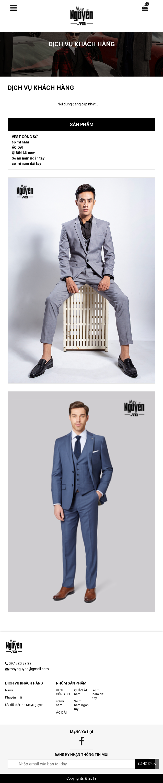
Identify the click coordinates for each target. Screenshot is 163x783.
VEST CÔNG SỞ (25, 137)
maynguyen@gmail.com (29, 669)
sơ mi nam (20, 142)
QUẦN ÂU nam (24, 153)
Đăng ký (145, 764)
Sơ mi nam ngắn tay (28, 158)
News (9, 690)
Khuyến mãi (13, 697)
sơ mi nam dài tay (26, 164)
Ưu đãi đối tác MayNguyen (24, 705)
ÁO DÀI (17, 147)
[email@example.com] (71, 764)
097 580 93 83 (20, 664)
